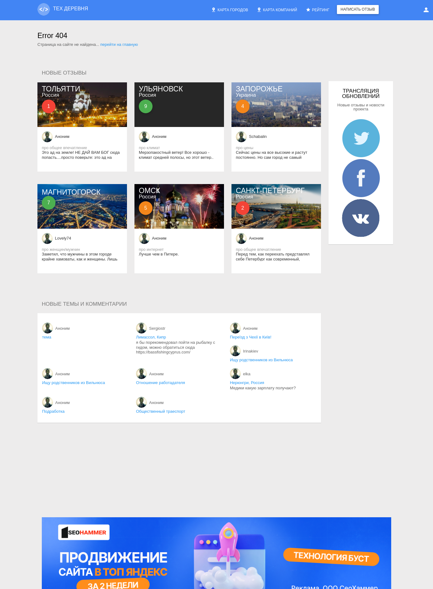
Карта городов (229, 9)
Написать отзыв (358, 9)
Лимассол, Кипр (151, 337)
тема (46, 337)
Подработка (53, 411)
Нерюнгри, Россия (247, 382)
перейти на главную (119, 44)
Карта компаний (277, 9)
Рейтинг (317, 9)
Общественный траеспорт (160, 411)
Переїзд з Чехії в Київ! (250, 337)
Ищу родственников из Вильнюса (261, 360)
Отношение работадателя (160, 382)
